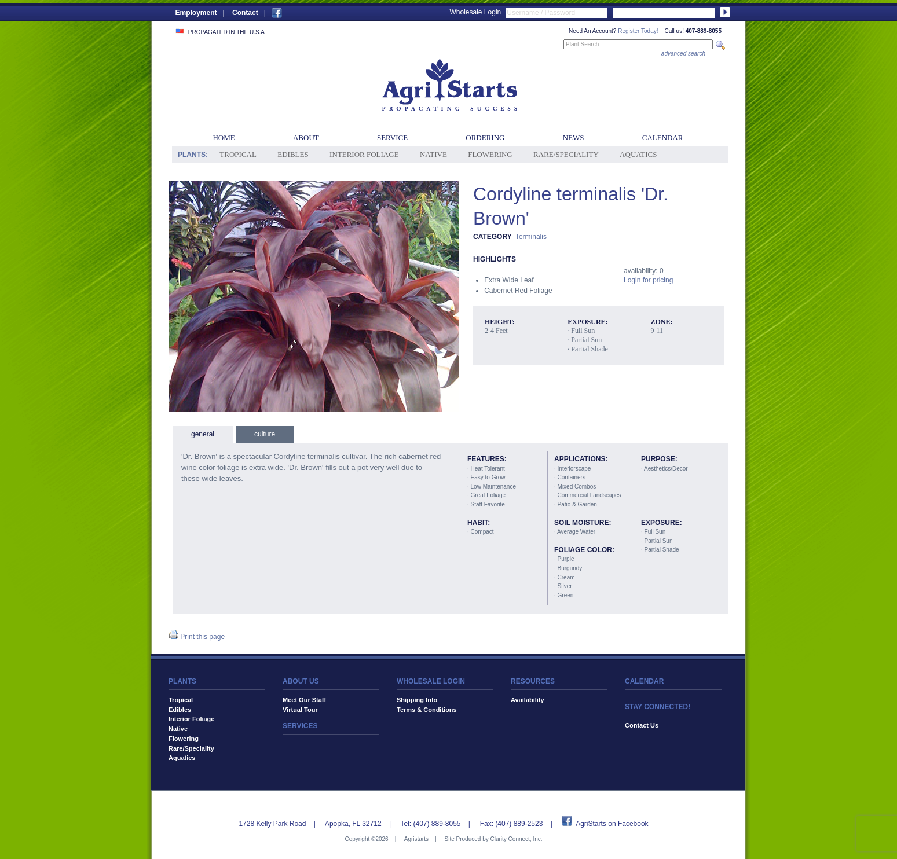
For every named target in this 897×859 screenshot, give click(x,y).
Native (433, 154)
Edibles (292, 154)
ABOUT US (301, 681)
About (306, 137)
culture (264, 434)
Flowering (490, 154)
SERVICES (300, 726)
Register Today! (638, 31)
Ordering (485, 137)
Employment (196, 13)
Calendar (662, 137)
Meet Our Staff (304, 699)
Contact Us (641, 725)
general (202, 434)
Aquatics (638, 154)
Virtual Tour (300, 709)
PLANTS (182, 681)
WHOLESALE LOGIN (431, 681)
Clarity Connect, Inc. (516, 839)
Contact (245, 13)
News (573, 137)
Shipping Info (417, 699)
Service (392, 137)
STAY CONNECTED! (657, 707)
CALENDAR (644, 681)
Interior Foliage (364, 154)
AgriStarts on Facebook (612, 824)
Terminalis (531, 237)
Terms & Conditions (427, 709)
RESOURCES (533, 681)
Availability (527, 699)
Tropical (238, 154)
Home (224, 137)
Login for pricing (648, 280)
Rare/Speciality (566, 154)
